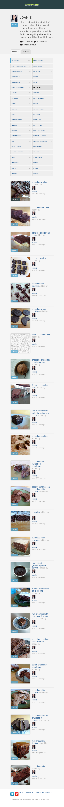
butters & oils (16, 77)
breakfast (36, 71)
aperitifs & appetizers (19, 66)
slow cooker (37, 157)
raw (13, 141)
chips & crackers (18, 87)
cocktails (15, 93)
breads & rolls (17, 71)
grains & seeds (38, 109)
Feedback (47, 793)
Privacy (29, 793)
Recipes (15, 52)
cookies (36, 93)
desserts (15, 98)
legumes (14, 125)
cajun (35, 77)
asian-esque (37, 66)
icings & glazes (17, 119)
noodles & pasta (39, 130)
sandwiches (37, 146)
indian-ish (37, 119)
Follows (26, 52)
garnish (14, 109)
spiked (35, 168)
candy (35, 82)
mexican (14, 130)
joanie (34, 192)
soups (14, 168)
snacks (35, 162)
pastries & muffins (39, 136)
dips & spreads (38, 98)
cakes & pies (16, 82)
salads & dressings (40, 141)
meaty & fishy (37, 125)
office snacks (16, 136)
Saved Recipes (38, 60)
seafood (36, 152)
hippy (13, 114)
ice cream (36, 114)
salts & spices (16, 146)
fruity (35, 103)
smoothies (15, 162)
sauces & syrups (17, 152)
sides (13, 157)
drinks (14, 103)
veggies (35, 173)
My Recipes (15, 60)
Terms (38, 793)
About (21, 793)
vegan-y (14, 173)
